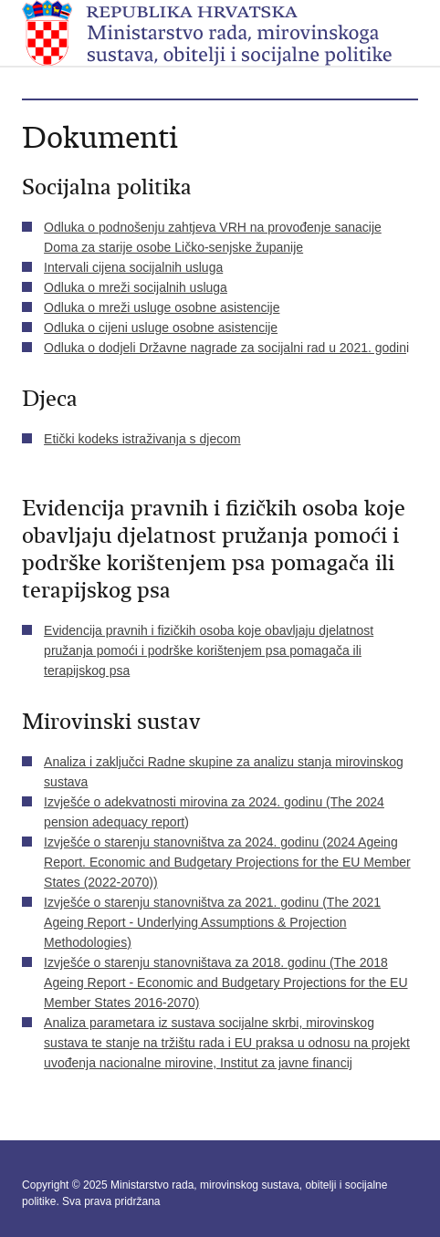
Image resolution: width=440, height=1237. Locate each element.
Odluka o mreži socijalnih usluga (135, 287)
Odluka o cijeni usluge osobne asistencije (161, 327)
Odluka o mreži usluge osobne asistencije (161, 307)
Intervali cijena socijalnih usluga (133, 267)
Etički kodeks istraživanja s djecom (142, 438)
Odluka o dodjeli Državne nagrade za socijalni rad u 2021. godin (225, 347)
